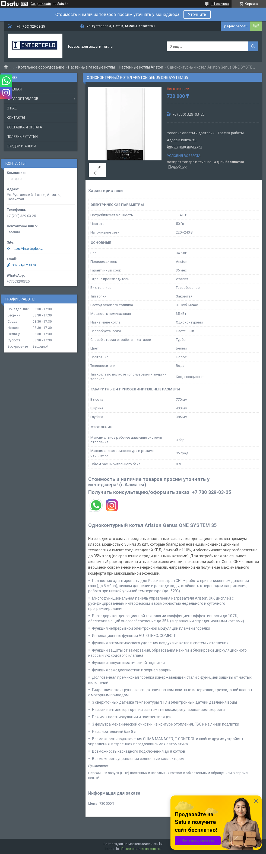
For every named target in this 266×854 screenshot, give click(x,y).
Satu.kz (157, 844)
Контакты (16, 117)
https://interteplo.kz (27, 249)
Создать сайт (41, 4)
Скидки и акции (21, 146)
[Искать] (253, 46)
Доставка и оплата (24, 127)
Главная (14, 89)
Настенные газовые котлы (91, 67)
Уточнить (197, 14)
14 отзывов (220, 4)
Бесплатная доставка (184, 146)
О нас (12, 108)
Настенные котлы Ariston (141, 67)
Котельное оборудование (41, 67)
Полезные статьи (22, 136)
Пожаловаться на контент (141, 849)
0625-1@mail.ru (24, 265)
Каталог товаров (22, 98)
